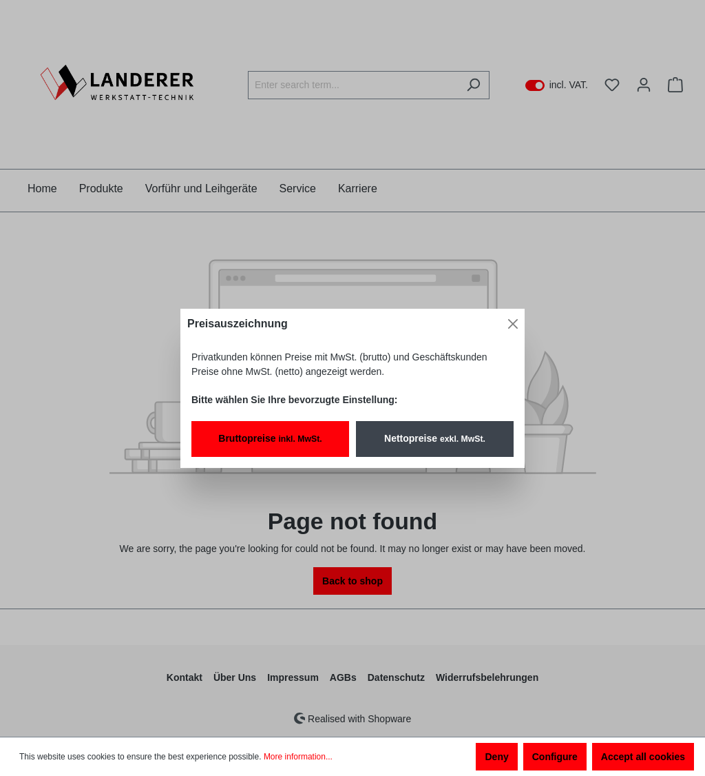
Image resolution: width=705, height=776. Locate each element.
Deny (496, 756)
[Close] (513, 324)
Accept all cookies (643, 756)
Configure (555, 756)
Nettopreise (434, 438)
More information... (298, 757)
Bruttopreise (270, 438)
